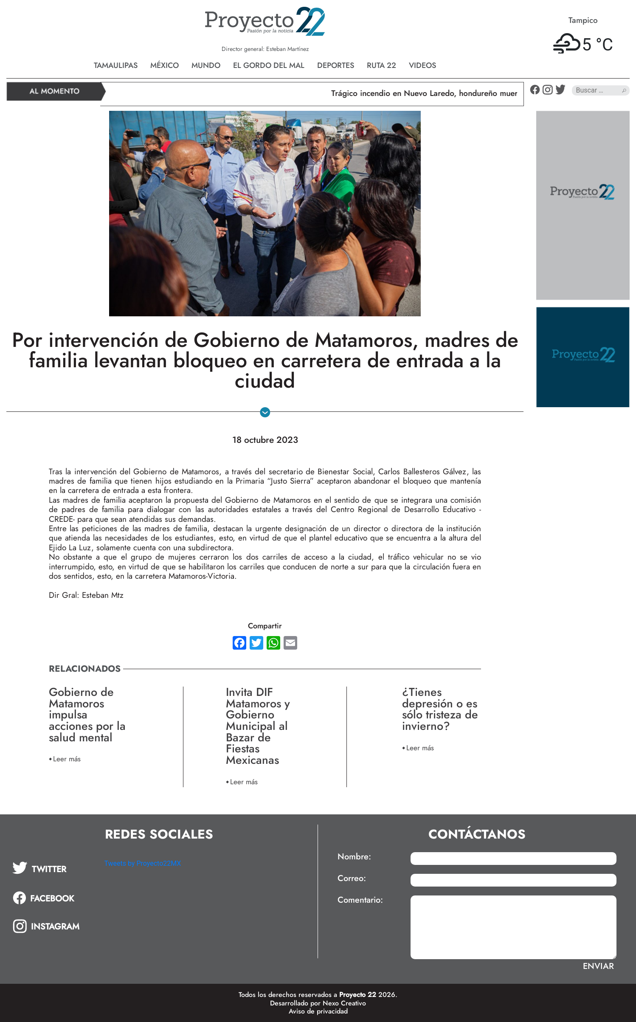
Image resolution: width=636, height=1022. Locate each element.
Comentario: (360, 900)
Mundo (205, 65)
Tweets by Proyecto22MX (142, 863)
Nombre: (354, 857)
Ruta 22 (381, 65)
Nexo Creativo (344, 1003)
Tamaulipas (116, 65)
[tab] (52, 867)
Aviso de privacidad (318, 1011)
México (164, 65)
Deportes (335, 65)
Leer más (67, 758)
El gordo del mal (268, 65)
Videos (422, 65)
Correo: (352, 878)
